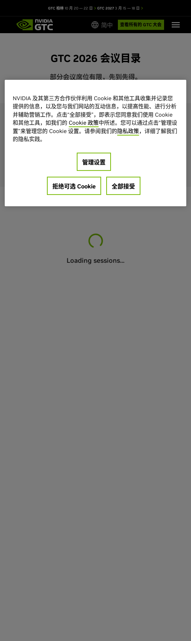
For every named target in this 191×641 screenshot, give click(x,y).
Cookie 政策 (84, 122)
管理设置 (94, 162)
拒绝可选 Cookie (74, 186)
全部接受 (123, 186)
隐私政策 (128, 131)
